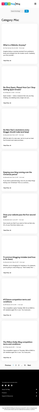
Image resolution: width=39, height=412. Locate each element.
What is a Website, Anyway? (14, 45)
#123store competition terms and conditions (17, 300)
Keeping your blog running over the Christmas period (17, 173)
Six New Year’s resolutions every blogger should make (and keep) (16, 131)
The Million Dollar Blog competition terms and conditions (17, 343)
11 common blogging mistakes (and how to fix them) (19, 258)
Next (29, 365)
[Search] (27, 11)
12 (25, 365)
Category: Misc (10, 20)
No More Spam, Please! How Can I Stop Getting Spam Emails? (19, 88)
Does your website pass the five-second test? (19, 216)
